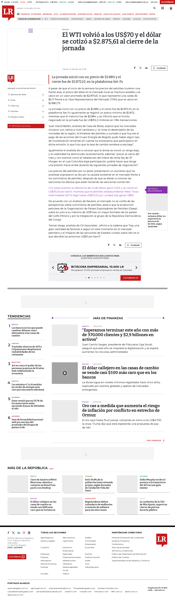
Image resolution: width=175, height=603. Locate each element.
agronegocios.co (38, 588)
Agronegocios (47, 538)
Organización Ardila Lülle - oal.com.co (157, 589)
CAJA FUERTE (128, 14)
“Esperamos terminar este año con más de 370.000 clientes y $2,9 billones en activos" (120, 335)
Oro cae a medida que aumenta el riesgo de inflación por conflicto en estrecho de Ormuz (121, 410)
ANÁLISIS (98, 14)
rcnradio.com (85, 591)
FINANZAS (25, 14)
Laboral (15, 343)
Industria (16, 362)
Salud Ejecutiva (92, 567)
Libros (88, 19)
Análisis (88, 538)
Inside (87, 560)
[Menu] (19, 14)
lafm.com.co (116, 591)
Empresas (45, 554)
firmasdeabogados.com (84, 588)
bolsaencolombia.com (108, 588)
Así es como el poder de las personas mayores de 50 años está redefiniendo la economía (28, 369)
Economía (89, 547)
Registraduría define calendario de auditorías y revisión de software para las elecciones (98, 505)
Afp (46, 19)
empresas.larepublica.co (60, 588)
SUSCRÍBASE (167, 2)
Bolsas (33, 499)
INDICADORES (141, 14)
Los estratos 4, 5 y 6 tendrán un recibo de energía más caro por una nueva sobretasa (28, 387)
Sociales (144, 476)
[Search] (154, 8)
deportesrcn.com (15, 595)
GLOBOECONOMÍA (68, 14)
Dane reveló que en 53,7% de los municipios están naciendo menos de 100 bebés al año (28, 404)
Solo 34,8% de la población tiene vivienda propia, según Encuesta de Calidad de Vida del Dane (99, 485)
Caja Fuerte (68, 541)
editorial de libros (102, 19)
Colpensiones (77, 19)
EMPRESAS (47, 14)
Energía (116, 19)
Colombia (127, 19)
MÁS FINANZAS (154, 440)
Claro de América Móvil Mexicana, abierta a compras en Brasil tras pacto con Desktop (43, 483)
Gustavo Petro (149, 19)
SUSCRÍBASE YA (130, 278)
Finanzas (44, 557)
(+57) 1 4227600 (15, 547)
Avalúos (137, 19)
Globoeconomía (92, 557)
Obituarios (67, 564)
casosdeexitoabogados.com (20, 591)
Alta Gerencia (69, 538)
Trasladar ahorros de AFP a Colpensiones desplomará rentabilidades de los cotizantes (27, 350)
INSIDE (152, 14)
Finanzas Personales (72, 557)
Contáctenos (117, 544)
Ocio (87, 564)
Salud (142, 499)
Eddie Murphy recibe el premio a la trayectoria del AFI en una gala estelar (153, 483)
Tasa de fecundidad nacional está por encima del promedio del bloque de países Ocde (27, 423)
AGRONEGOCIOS (85, 14)
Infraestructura (69, 560)
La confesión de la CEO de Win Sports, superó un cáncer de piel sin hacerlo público (153, 505)
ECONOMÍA (36, 14)
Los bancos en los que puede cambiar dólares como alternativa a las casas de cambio (27, 332)
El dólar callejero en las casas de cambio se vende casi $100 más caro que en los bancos (120, 372)
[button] (52, 268)
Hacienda (16, 397)
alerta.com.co (131, 591)
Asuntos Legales (48, 541)
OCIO (55, 14)
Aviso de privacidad (120, 547)
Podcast (44, 567)
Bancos (15, 324)
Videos (66, 574)
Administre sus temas (19, 126)
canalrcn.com (71, 591)
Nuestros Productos (120, 541)
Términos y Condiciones (122, 551)
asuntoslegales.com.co (18, 588)
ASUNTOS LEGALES (111, 14)
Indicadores (46, 560)
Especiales (67, 554)
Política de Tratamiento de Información (129, 554)
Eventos (88, 554)
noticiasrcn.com (101, 591)
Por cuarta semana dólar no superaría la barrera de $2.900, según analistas (157, 220)
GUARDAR (159, 68)
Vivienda (88, 476)
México (33, 476)
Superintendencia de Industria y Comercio (131, 560)
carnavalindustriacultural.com (49, 591)
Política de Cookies (120, 557)
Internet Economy (49, 564)
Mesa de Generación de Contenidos (128, 538)
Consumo (45, 547)
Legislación (90, 499)
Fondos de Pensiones (59, 19)
